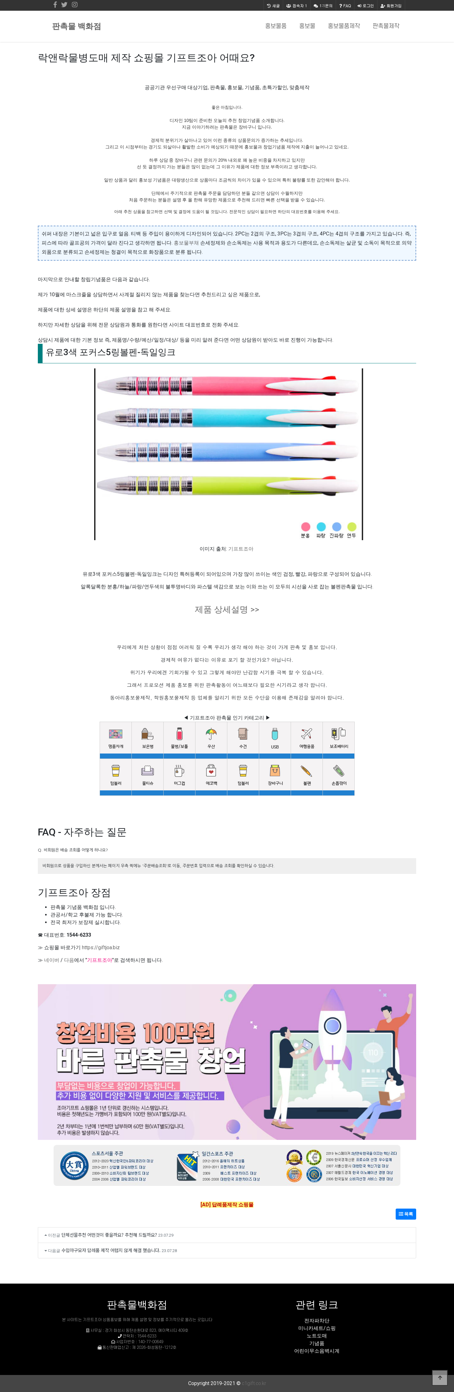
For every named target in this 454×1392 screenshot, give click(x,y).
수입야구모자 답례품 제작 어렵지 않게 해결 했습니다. (110, 1250)
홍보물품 (276, 26)
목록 (406, 1213)
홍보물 (307, 26)
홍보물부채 (186, 243)
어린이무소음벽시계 (317, 1351)
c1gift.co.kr (254, 1383)
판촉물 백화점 (76, 26)
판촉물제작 (386, 26)
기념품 (316, 1343)
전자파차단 (316, 1321)
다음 (69, 960)
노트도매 (317, 1336)
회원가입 (391, 5)
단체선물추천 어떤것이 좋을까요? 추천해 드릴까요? (109, 1234)
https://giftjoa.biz (101, 947)
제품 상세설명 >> (227, 609)
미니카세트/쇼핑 (317, 1328)
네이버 (51, 960)
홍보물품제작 (344, 26)
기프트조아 (240, 549)
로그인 (366, 5)
